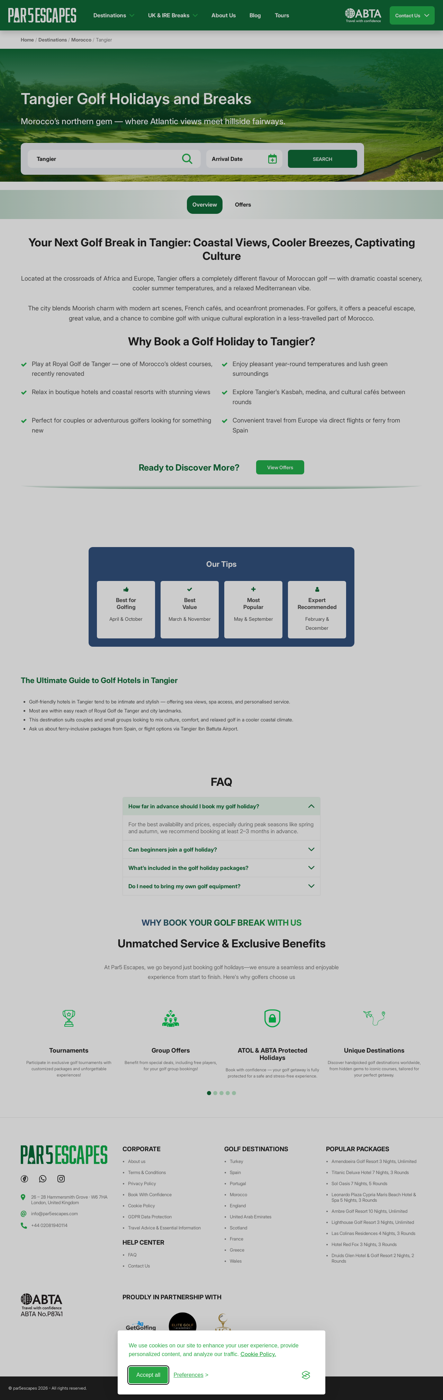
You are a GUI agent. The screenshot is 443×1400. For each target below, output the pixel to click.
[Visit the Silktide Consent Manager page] (306, 1375)
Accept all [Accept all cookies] (148, 1375)
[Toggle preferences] (190, 1375)
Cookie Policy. (258, 1354)
